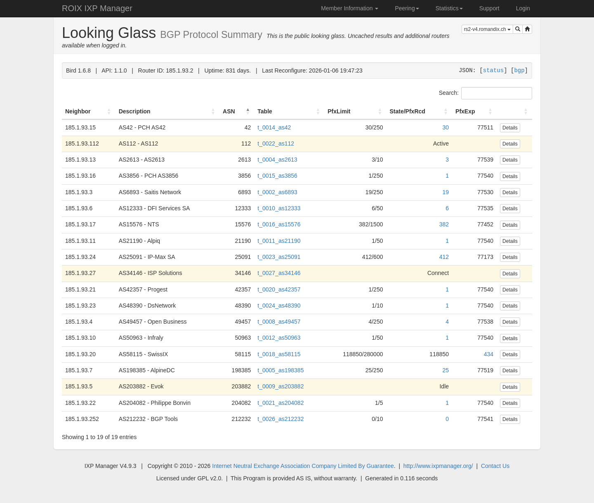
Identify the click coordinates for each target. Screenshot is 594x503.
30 (445, 127)
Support (489, 8)
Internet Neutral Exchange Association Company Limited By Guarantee (303, 466)
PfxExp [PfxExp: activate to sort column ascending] (465, 111)
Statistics (449, 8)
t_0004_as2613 (277, 159)
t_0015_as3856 (277, 175)
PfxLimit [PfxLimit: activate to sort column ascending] (339, 111)
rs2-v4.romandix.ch (487, 29)
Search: (485, 93)
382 (444, 224)
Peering (407, 8)
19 (445, 192)
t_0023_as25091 (278, 257)
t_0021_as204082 (280, 403)
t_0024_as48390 (278, 305)
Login (523, 8)
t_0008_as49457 (278, 321)
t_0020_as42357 (278, 289)
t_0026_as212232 (280, 419)
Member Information (349, 8)
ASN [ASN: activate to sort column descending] (229, 111)
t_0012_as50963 (278, 337)
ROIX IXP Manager (97, 8)
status (493, 70)
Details (510, 128)
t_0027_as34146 (278, 273)
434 (488, 354)
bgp (519, 70)
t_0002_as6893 (277, 192)
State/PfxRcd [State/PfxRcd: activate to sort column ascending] (407, 111)
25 (445, 370)
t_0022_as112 (275, 143)
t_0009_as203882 (280, 386)
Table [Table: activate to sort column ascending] (264, 111)
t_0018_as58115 (278, 354)
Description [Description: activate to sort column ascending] (135, 111)
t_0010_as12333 (278, 208)
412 (444, 257)
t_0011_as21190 (278, 240)
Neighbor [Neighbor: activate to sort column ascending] (77, 111)
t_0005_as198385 (280, 370)
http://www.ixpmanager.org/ (438, 466)
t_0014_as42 (274, 127)
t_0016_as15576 (278, 224)
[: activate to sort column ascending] (514, 112)
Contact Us (495, 466)
